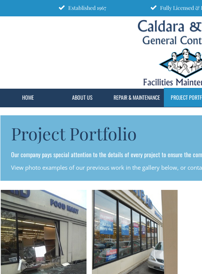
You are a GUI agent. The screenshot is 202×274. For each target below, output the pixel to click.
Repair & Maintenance (137, 97)
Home (28, 97)
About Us (82, 97)
